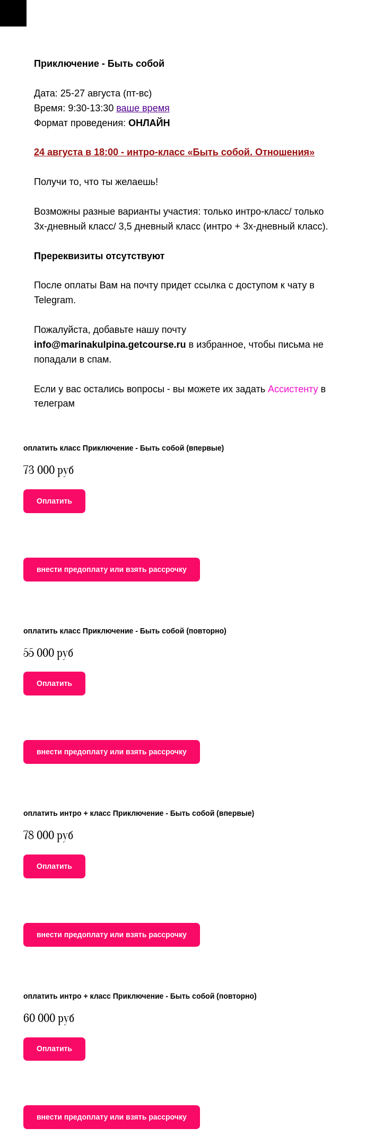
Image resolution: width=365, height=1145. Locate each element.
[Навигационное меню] (13, 13)
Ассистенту (293, 389)
